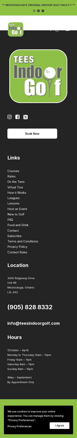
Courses (13, 171)
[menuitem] (34, 11)
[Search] (47, 29)
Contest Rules (17, 252)
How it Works (16, 193)
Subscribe (14, 236)
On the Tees (16, 182)
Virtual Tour (15, 187)
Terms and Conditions (22, 241)
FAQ (10, 220)
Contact (13, 231)
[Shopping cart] (55, 29)
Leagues (13, 198)
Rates (11, 176)
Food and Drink (18, 225)
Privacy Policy (17, 247)
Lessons (13, 203)
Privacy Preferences (20, 426)
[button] (34, 11)
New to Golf (15, 214)
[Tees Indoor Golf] (15, 29)
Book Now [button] (32, 133)
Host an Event (17, 209)
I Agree (59, 425)
